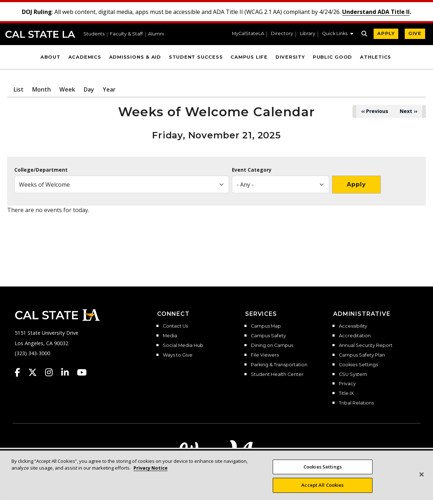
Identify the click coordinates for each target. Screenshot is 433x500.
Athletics (375, 57)
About (50, 57)
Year (109, 89)
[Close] (421, 482)
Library (307, 33)
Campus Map (266, 326)
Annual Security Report (366, 345)
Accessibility (353, 326)
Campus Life (248, 57)
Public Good (332, 57)
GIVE (415, 33)
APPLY (386, 33)
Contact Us (175, 326)
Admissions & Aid (135, 57)
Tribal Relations (356, 403)
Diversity (290, 57)
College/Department (41, 169)
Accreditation (355, 335)
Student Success (196, 57)
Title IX (346, 393)
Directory (282, 33)
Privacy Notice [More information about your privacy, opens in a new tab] (150, 475)
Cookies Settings (358, 364)
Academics (84, 57)
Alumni (156, 34)
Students (93, 34)
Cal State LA (40, 34)
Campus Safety (268, 335)
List (19, 89)
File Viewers (265, 355)
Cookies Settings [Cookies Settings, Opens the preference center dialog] (322, 474)
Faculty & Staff (126, 34)
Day (89, 89)
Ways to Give (178, 355)
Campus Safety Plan (362, 355)
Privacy (347, 383)
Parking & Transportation (279, 364)
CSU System (353, 374)
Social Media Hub (183, 345)
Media (170, 335)
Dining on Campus (272, 345)
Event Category (252, 169)
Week (67, 89)
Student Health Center (277, 374)
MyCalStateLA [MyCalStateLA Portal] (248, 33)
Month (41, 89)
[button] (337, 34)
